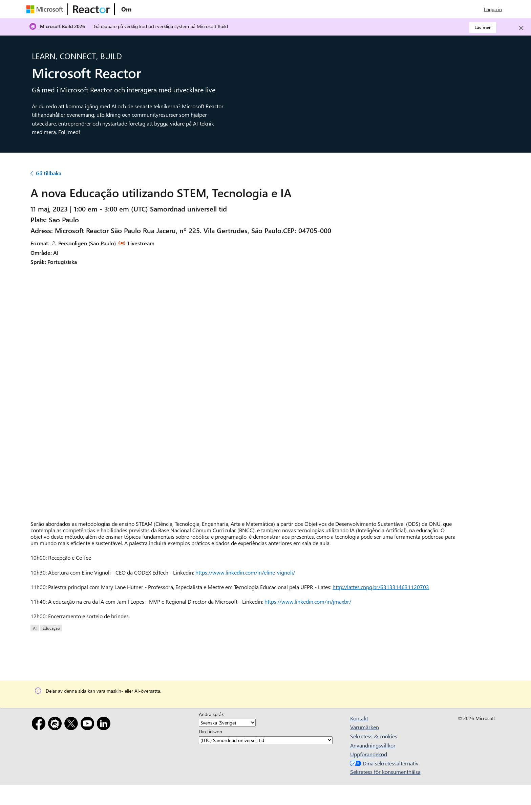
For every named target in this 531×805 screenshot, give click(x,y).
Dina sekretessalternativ (383, 763)
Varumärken (364, 727)
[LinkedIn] (105, 725)
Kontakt (359, 718)
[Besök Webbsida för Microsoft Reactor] (91, 9)
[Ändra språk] (227, 722)
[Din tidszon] (266, 740)
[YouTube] (89, 725)
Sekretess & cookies (373, 736)
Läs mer (482, 27)
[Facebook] (40, 725)
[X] (72, 725)
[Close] (521, 28)
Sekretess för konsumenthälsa (385, 771)
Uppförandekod (368, 754)
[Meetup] (56, 725)
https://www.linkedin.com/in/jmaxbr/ (307, 601)
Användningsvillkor (373, 745)
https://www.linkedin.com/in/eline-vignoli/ (245, 572)
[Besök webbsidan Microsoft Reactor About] (126, 9)
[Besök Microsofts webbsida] (46, 9)
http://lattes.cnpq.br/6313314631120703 (381, 586)
